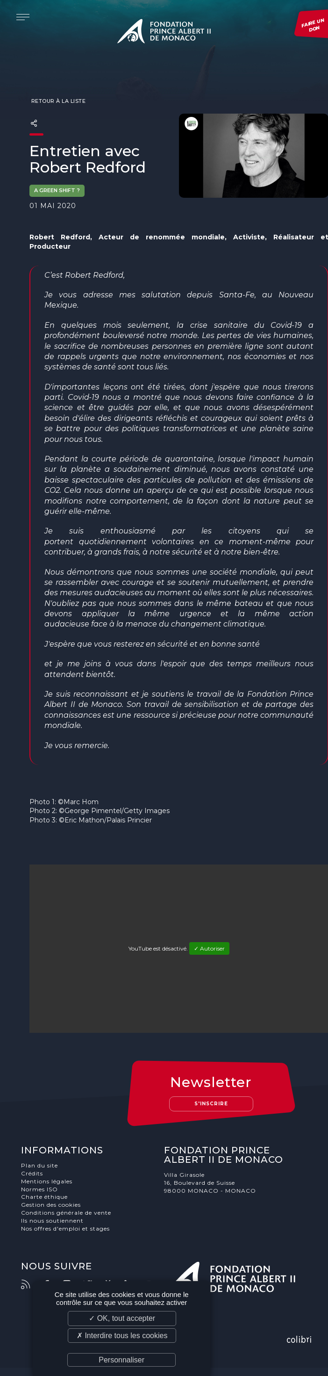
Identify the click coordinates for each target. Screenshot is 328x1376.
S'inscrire (211, 1104)
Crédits (34, 1173)
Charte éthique (46, 1197)
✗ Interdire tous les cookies (122, 1336)
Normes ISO (41, 1189)
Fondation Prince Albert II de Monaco (164, 33)
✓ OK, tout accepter (122, 1318)
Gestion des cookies (53, 1205)
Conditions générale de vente (68, 1213)
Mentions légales (48, 1181)
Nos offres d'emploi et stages (67, 1228)
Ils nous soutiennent (54, 1221)
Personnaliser (121, 1360)
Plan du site (41, 1165)
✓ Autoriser (209, 948)
